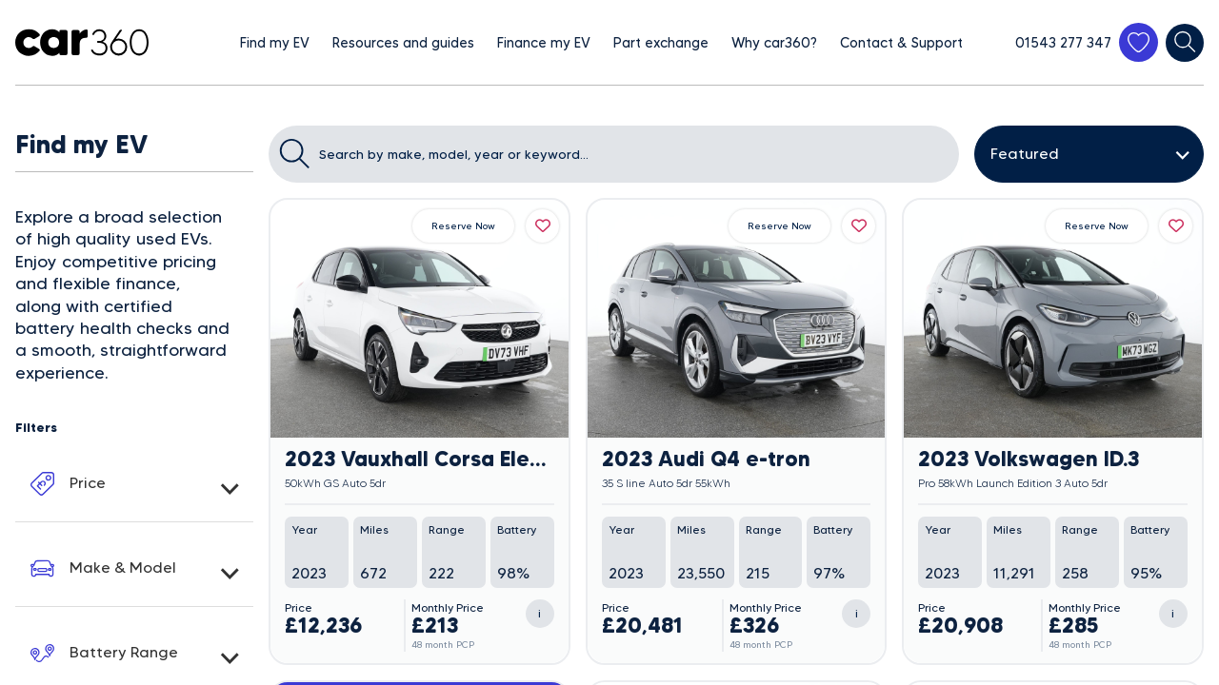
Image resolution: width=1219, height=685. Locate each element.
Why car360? (774, 42)
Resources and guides (403, 42)
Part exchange (661, 42)
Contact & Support (901, 42)
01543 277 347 (1063, 42)
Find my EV (275, 42)
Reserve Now (463, 226)
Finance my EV (543, 42)
